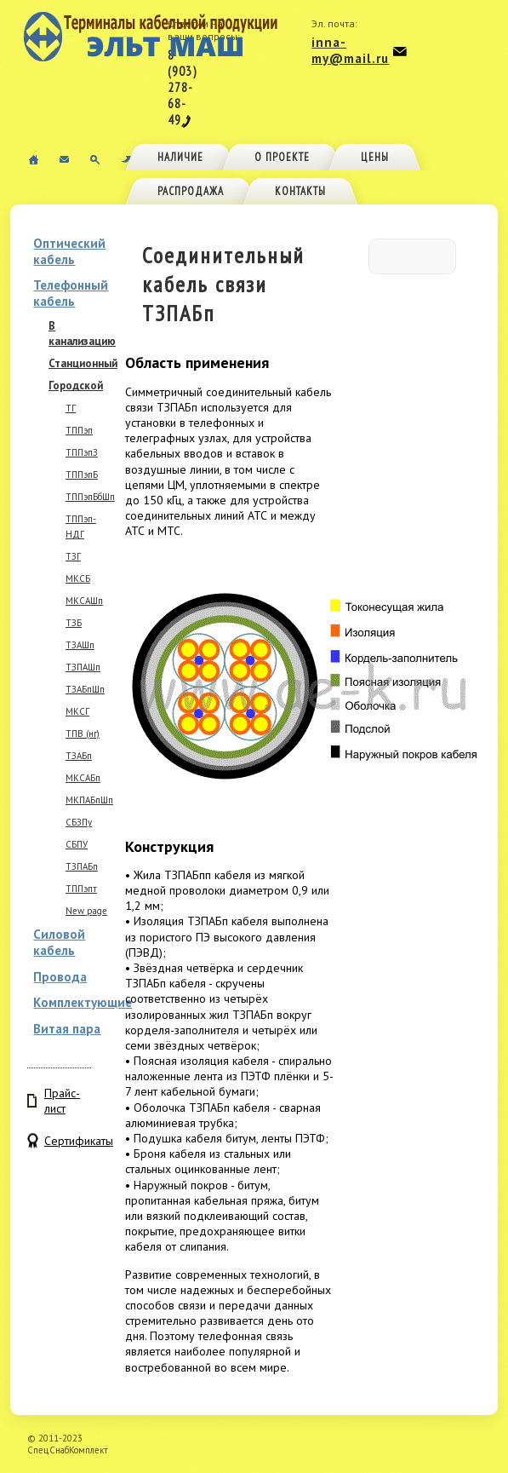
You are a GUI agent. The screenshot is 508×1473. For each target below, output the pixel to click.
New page (86, 911)
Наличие (180, 157)
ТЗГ (73, 556)
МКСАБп (83, 778)
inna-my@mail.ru (350, 50)
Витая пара (66, 1029)
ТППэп (79, 430)
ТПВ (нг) (83, 733)
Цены (375, 157)
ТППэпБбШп (90, 497)
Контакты (300, 191)
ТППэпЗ (82, 452)
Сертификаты (67, 1140)
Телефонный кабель (70, 293)
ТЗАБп (79, 756)
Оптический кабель (69, 251)
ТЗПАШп (83, 667)
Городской (76, 385)
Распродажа (190, 191)
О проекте (282, 157)
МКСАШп (84, 601)
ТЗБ (74, 623)
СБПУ (77, 844)
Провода (60, 977)
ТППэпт (81, 889)
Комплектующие (82, 1002)
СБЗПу (79, 822)
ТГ (71, 408)
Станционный (83, 363)
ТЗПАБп (82, 866)
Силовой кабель (59, 942)
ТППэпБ (82, 474)
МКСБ (78, 578)
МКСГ (77, 711)
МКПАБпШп (89, 800)
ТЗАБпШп (85, 689)
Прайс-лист (62, 1100)
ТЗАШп (80, 645)
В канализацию (82, 333)
